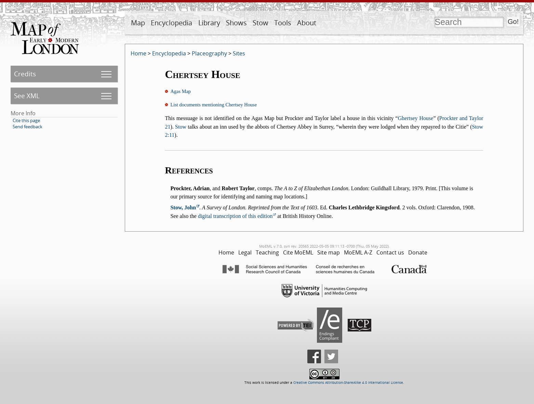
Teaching (267, 252)
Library (209, 22)
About (306, 22)
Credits (25, 73)
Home (138, 53)
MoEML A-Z (358, 252)
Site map (328, 252)
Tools (282, 22)
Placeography (209, 53)
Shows (236, 22)
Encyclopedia (171, 22)
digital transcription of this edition (235, 216)
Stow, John (183, 207)
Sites (239, 53)
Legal (245, 252)
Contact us (390, 252)
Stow (260, 22)
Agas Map (180, 91)
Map (138, 22)
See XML (27, 95)
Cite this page (26, 120)
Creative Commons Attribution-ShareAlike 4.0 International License (348, 382)
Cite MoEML (298, 252)
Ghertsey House (415, 118)
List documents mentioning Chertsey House (213, 104)
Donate (417, 252)
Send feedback (27, 126)
